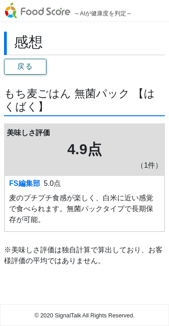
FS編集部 (24, 183)
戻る (25, 66)
